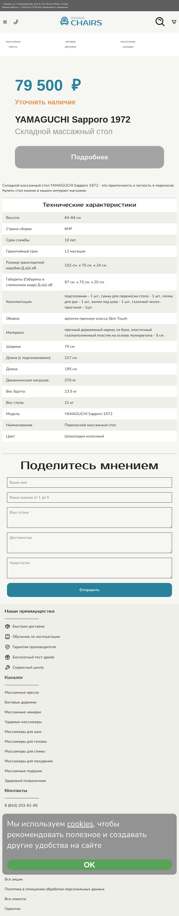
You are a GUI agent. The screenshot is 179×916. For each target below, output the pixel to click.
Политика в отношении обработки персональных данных (55, 889)
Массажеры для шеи (23, 731)
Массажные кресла (22, 692)
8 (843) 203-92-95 (21, 805)
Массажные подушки (23, 771)
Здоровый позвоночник (25, 780)
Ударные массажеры (23, 721)
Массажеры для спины (25, 751)
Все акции (14, 879)
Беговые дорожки (20, 702)
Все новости (15, 899)
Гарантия (13, 908)
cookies (80, 823)
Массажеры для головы (26, 741)
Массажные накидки (23, 712)
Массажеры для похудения (29, 761)
